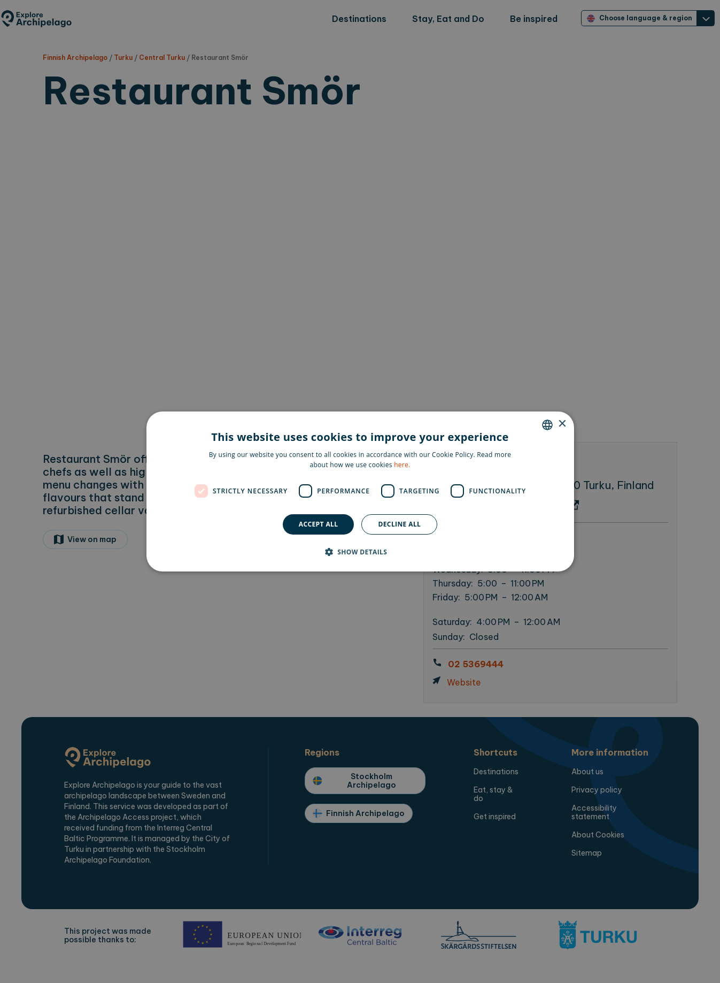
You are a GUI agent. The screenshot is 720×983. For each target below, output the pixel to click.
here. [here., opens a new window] (402, 464)
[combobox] (547, 425)
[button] (360, 551)
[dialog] (360, 492)
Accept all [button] (318, 524)
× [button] (562, 424)
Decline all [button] (399, 524)
